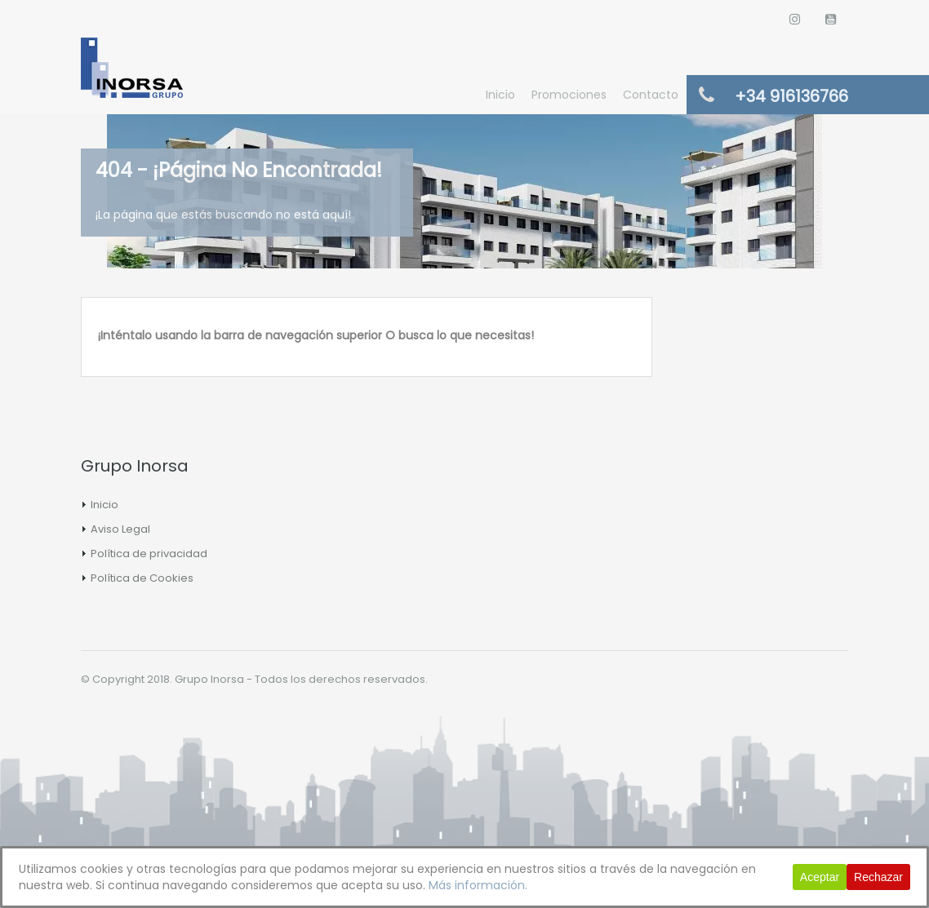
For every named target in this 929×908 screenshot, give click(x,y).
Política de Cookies (142, 578)
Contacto (650, 94)
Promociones (569, 94)
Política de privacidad (149, 553)
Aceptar (819, 877)
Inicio (500, 94)
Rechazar (878, 877)
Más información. (478, 885)
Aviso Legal (120, 529)
